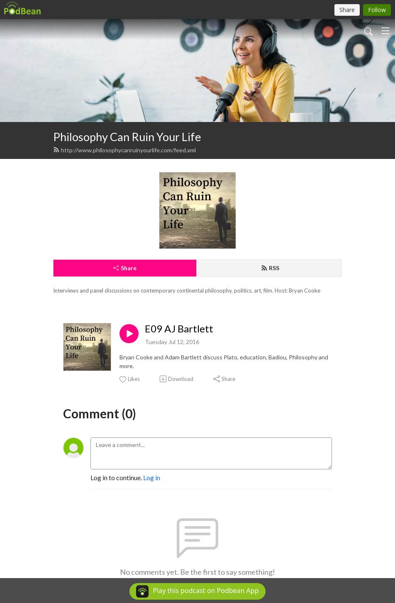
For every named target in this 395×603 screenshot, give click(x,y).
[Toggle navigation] (385, 31)
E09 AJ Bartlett (179, 328)
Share (125, 267)
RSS (270, 267)
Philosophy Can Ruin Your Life (127, 137)
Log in (151, 477)
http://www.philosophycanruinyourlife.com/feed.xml (124, 150)
